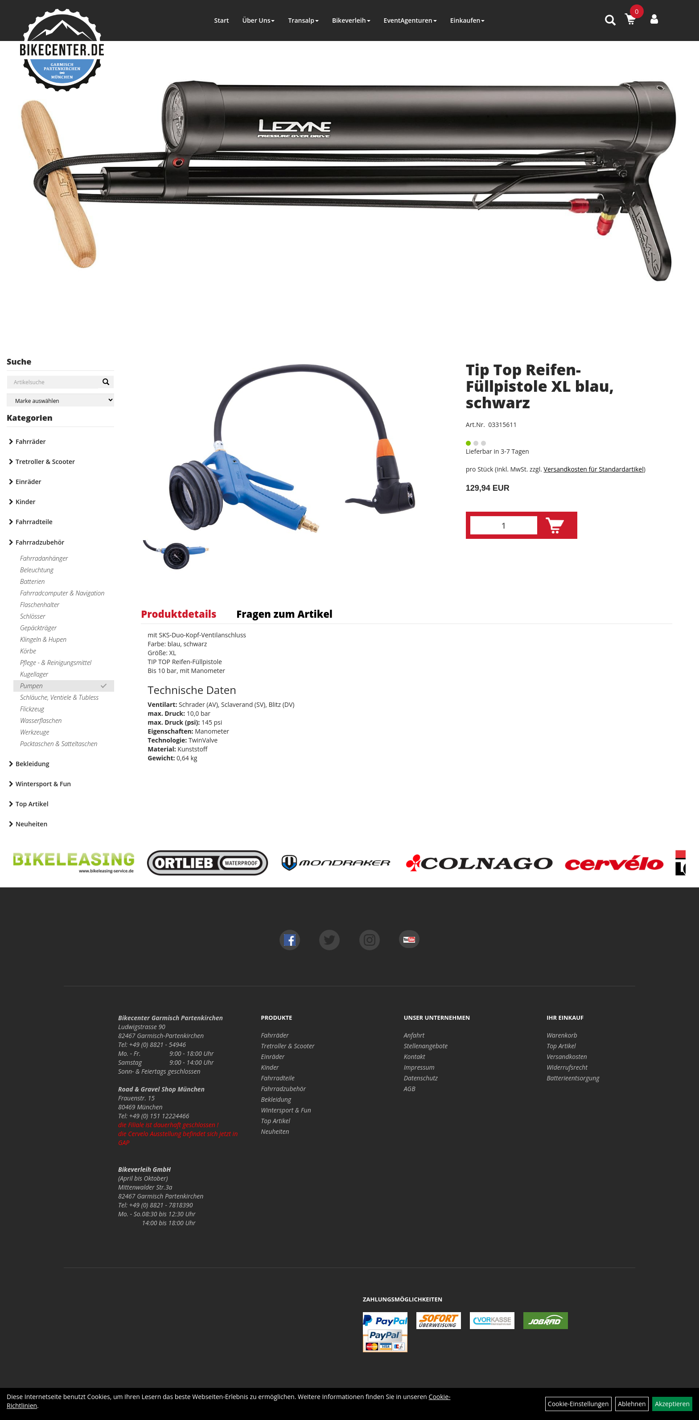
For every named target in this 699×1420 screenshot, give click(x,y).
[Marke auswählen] (60, 400)
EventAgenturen (410, 20)
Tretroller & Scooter (45, 461)
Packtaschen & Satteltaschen (58, 743)
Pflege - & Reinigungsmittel (55, 662)
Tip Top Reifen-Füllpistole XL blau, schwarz (540, 386)
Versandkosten (567, 1056)
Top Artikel (32, 804)
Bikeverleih (351, 20)
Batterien (32, 581)
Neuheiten (31, 824)
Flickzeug (32, 709)
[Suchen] (106, 382)
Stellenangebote (426, 1046)
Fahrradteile (34, 521)
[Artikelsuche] (610, 20)
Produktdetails (178, 613)
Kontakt (414, 1056)
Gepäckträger (38, 628)
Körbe (28, 651)
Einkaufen (467, 20)
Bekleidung (32, 763)
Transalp (303, 20)
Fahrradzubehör (40, 542)
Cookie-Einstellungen (578, 1403)
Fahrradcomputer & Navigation (62, 593)
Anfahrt (414, 1035)
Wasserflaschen (41, 720)
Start (221, 20)
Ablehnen (632, 1403)
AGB (409, 1088)
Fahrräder (31, 441)
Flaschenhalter (39, 604)
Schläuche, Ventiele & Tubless (59, 697)
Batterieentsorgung (573, 1078)
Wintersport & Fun (43, 784)
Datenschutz (421, 1078)
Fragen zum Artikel (284, 613)
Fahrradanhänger (44, 558)
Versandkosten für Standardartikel (594, 469)
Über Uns (258, 20)
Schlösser (32, 616)
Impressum (419, 1067)
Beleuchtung (36, 570)
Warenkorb (562, 1035)
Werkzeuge (34, 732)
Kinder (26, 501)
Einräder (28, 481)
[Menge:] (503, 525)
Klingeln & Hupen (43, 639)
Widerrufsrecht (567, 1067)
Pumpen (31, 685)
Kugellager (34, 674)
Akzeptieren (672, 1403)
